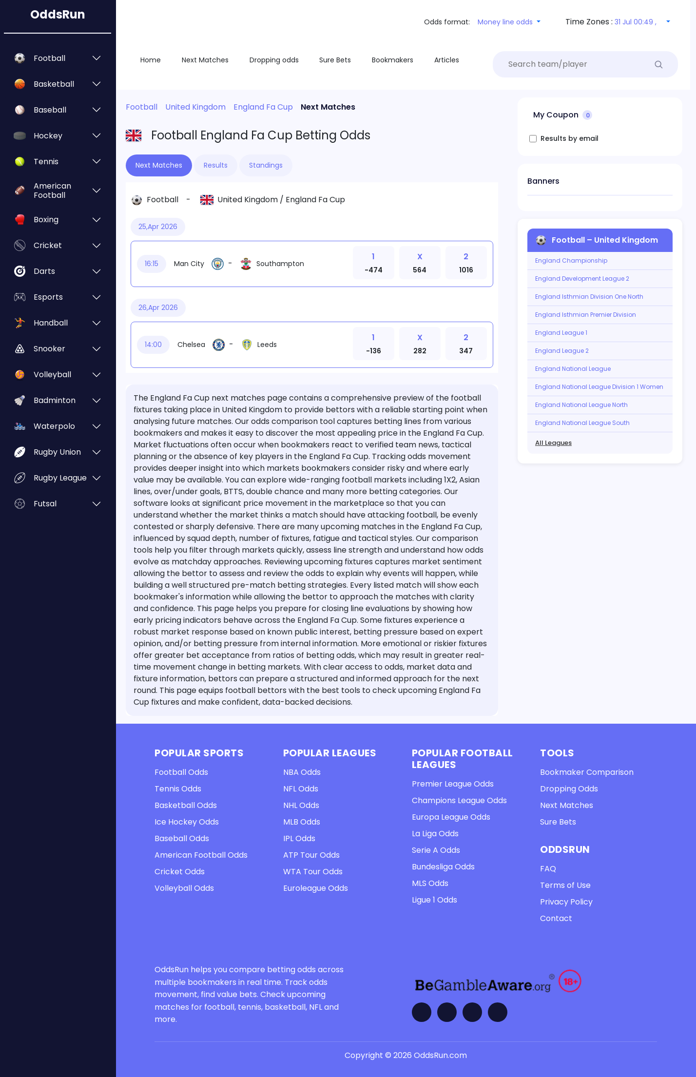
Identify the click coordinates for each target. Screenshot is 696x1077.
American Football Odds (201, 855)
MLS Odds (430, 883)
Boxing (46, 219)
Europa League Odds (451, 817)
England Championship (571, 261)
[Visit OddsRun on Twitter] (447, 1012)
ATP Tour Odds (311, 855)
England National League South (582, 423)
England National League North (581, 405)
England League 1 (561, 333)
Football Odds (181, 772)
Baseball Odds (182, 838)
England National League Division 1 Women (599, 387)
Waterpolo (54, 426)
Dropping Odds (569, 788)
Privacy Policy (566, 901)
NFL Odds (300, 788)
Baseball (50, 110)
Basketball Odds (186, 805)
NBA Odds (302, 772)
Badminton (55, 400)
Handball (51, 322)
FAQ (548, 868)
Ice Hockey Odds (187, 821)
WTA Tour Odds (313, 871)
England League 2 (562, 351)
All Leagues (553, 442)
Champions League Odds (459, 800)
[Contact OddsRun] (497, 1012)
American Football (52, 190)
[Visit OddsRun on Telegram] (472, 1012)
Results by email (570, 138)
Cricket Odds (180, 871)
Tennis (46, 161)
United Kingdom (247, 199)
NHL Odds (301, 805)
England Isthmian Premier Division (585, 315)
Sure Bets (558, 821)
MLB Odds (301, 821)
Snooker (49, 348)
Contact (556, 918)
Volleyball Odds (184, 888)
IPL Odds (299, 838)
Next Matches (566, 805)
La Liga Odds (435, 833)
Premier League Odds (453, 783)
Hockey (48, 135)
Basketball (54, 84)
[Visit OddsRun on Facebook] (421, 1012)
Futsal (45, 503)
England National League (573, 369)
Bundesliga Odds (443, 866)
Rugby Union (57, 452)
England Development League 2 (582, 279)
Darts (44, 271)
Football (49, 58)
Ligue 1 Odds (434, 899)
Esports (48, 297)
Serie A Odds (436, 850)
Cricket (48, 245)
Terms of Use (565, 885)
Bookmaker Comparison (587, 772)
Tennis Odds (178, 788)
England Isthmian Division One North (589, 297)
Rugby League (60, 477)
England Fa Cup (315, 199)
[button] (509, 22)
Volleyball (52, 374)
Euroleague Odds (315, 888)
